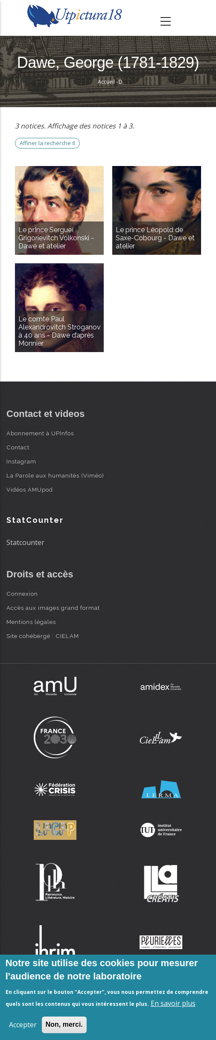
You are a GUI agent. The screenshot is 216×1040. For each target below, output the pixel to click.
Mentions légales (31, 621)
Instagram (21, 461)
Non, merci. (64, 1024)
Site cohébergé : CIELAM (42, 635)
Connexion (22, 593)
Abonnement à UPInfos (40, 433)
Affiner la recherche (47, 143)
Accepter (23, 1024)
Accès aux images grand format (53, 607)
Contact (17, 447)
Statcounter (25, 542)
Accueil (106, 81)
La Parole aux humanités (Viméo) (55, 475)
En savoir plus (173, 1003)
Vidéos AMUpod (29, 489)
